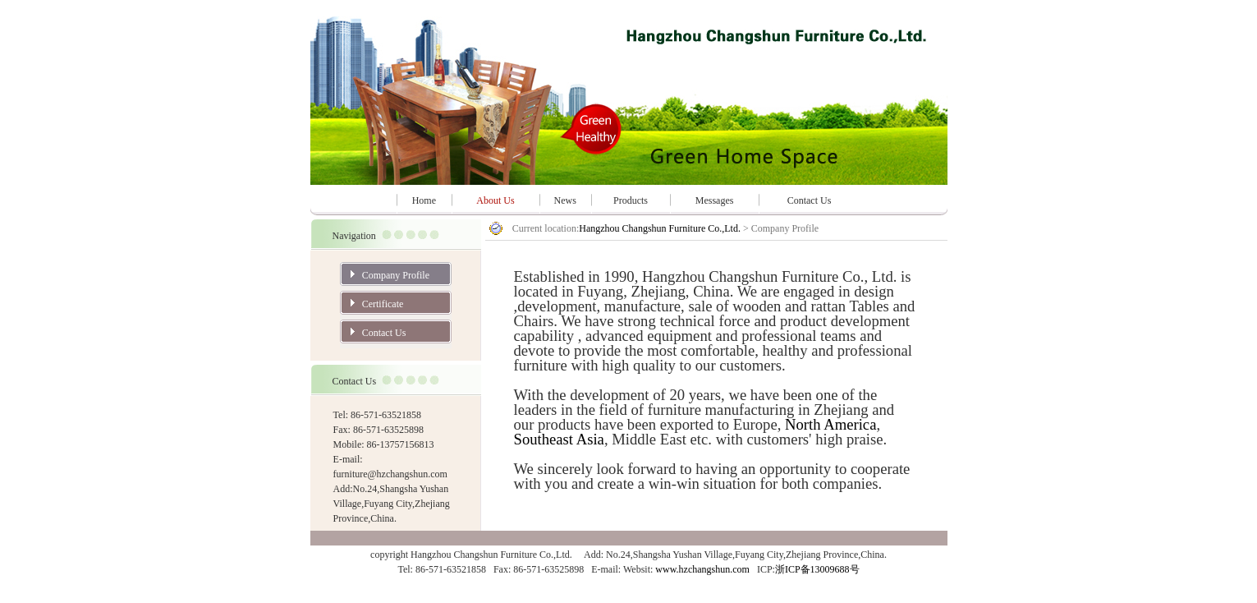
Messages (714, 200)
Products (630, 200)
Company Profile (395, 275)
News (565, 200)
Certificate (383, 304)
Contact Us (809, 200)
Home (424, 200)
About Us (495, 200)
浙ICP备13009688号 (817, 569)
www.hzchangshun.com (702, 569)
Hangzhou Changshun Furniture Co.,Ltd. (661, 228)
